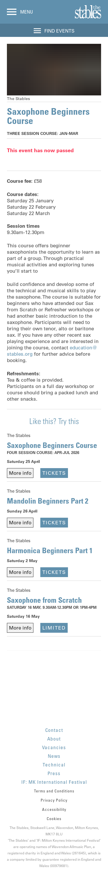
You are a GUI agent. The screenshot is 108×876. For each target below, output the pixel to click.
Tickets (54, 473)
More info (20, 473)
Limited (54, 628)
